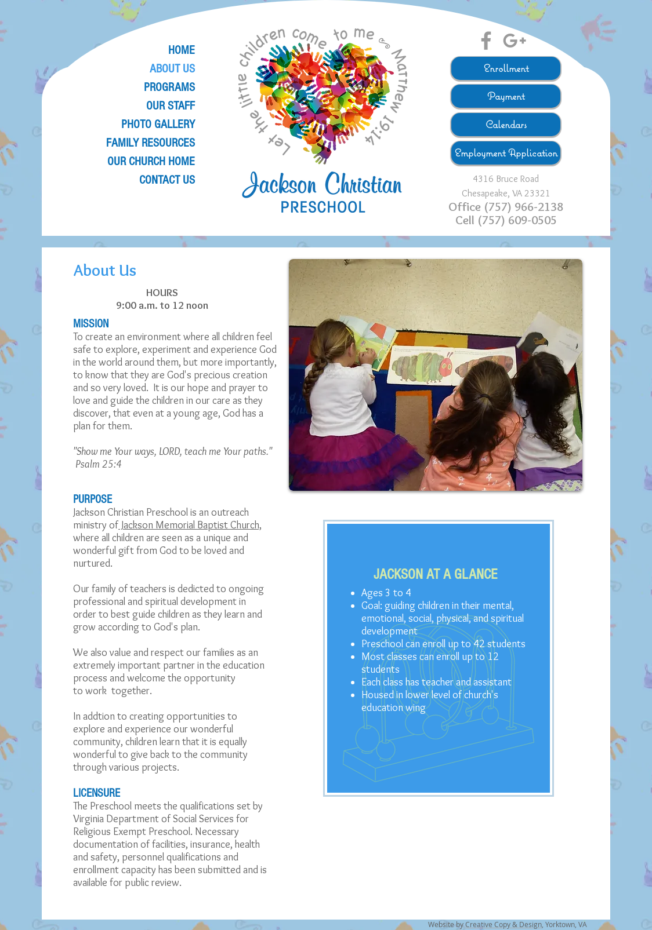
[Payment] (505, 96)
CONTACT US (167, 180)
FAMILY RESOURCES (150, 142)
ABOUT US (172, 68)
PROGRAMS (169, 87)
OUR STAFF (170, 105)
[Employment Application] (505, 153)
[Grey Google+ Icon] (514, 40)
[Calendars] (505, 124)
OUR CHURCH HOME (151, 161)
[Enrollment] (505, 68)
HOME (181, 50)
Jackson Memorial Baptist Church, (190, 525)
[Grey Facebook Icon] (486, 40)
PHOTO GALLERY (158, 124)
